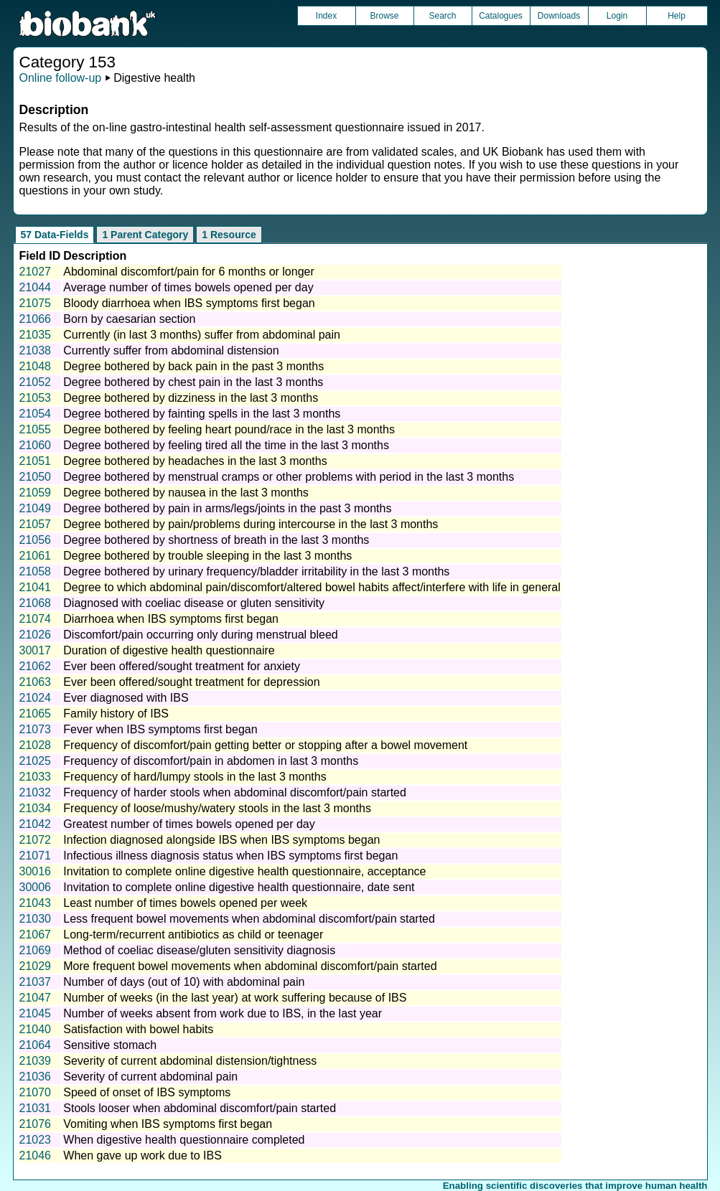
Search (442, 16)
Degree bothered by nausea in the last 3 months (186, 492)
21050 (35, 477)
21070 (35, 1092)
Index (326, 16)
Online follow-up (60, 78)
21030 (35, 919)
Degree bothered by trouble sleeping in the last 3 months (207, 556)
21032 (35, 792)
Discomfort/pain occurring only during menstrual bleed (200, 635)
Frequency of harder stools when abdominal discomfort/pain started (234, 792)
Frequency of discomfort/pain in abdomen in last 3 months (210, 761)
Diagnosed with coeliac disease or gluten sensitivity (193, 603)
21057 (35, 524)
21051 (35, 461)
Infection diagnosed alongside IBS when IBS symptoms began (221, 840)
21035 (35, 335)
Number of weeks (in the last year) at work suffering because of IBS (234, 998)
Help (677, 16)
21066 (35, 319)
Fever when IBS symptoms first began (160, 729)
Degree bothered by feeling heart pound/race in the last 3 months (229, 429)
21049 (35, 508)
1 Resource (229, 234)
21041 (35, 587)
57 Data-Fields (55, 234)
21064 (35, 1045)
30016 (35, 871)
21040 (35, 1029)
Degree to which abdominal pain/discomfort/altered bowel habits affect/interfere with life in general (312, 587)
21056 (35, 540)
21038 (35, 350)
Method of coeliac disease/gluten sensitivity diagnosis (199, 950)
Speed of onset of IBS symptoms (146, 1092)
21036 (35, 1076)
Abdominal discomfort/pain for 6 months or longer (188, 271)
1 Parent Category (145, 234)
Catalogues (501, 16)
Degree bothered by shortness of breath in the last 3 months (216, 540)
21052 (35, 382)
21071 (35, 855)
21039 (35, 1061)
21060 (35, 445)
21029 (35, 966)
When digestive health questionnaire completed (183, 1140)
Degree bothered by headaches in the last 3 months (195, 461)
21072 (35, 840)
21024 (35, 698)
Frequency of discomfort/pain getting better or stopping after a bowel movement (265, 745)
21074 (35, 619)
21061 (35, 556)
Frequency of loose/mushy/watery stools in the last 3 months (217, 808)
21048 (35, 366)
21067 (35, 934)
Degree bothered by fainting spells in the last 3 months (201, 414)
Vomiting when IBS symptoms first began (167, 1124)
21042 (35, 824)
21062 (35, 666)
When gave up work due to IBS (142, 1155)
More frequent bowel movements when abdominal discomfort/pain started (249, 966)
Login (617, 16)
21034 (35, 808)
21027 (35, 271)
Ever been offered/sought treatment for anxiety (181, 666)
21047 (35, 998)
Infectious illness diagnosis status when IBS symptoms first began (230, 855)
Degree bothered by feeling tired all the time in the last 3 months (226, 445)
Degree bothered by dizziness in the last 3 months (190, 398)
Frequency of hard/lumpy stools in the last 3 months (194, 777)
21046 (35, 1155)
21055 (35, 429)
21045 (35, 1013)
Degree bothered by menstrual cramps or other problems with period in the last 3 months (288, 477)
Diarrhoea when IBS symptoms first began (171, 619)
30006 (35, 887)
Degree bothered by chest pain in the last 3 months (193, 382)
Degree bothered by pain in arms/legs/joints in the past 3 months (227, 508)
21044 (35, 287)
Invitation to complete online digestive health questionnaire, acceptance (244, 871)
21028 (35, 745)
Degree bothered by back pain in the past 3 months (193, 366)
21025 (35, 761)
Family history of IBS (116, 713)
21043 (35, 903)
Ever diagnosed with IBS (125, 698)
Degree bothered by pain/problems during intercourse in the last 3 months (250, 524)
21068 (35, 603)
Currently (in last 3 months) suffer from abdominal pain (201, 335)
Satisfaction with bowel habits (138, 1029)
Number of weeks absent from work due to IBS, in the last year (222, 1013)
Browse (384, 16)
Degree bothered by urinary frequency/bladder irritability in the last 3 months (256, 571)
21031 (35, 1108)
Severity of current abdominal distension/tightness (190, 1061)
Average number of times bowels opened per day (188, 287)
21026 (35, 635)
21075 (35, 303)
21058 (35, 571)
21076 (35, 1124)
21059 (35, 492)
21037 (35, 982)
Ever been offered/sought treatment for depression (191, 682)
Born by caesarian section (129, 319)
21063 (35, 682)
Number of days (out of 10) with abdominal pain (183, 982)
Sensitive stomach (109, 1045)
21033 (35, 777)
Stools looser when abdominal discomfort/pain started (199, 1108)
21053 (35, 398)
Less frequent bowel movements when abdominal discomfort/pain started (249, 919)
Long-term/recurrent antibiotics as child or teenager (193, 934)
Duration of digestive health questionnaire (168, 650)
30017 (35, 650)
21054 (35, 414)
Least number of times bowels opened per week (185, 903)
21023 (35, 1140)
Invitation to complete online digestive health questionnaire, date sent (238, 887)
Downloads (559, 16)
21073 (35, 729)
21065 (35, 713)
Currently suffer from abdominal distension (171, 350)
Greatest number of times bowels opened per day (188, 824)
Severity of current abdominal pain (150, 1076)
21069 (35, 950)
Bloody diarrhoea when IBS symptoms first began (188, 303)
